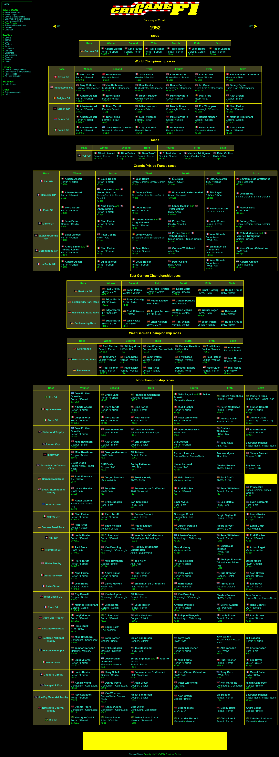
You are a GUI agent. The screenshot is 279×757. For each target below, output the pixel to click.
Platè (239, 181)
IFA (103, 302)
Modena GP (53, 662)
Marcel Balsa (247, 207)
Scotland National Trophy (53, 639)
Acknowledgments (13, 92)
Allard (104, 720)
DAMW (151, 291)
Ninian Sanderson (141, 637)
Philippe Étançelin (231, 559)
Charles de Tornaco (224, 547)
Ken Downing (113, 547)
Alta (205, 98)
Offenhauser (92, 88)
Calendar (9, 30)
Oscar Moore (253, 560)
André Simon (237, 127)
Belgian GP (63, 98)
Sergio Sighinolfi (226, 515)
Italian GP (63, 130)
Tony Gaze (227, 442)
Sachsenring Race (85, 323)
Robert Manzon (148, 95)
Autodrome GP (53, 575)
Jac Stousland (143, 648)
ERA (219, 434)
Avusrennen (84, 370)
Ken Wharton (178, 74)
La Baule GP (48, 264)
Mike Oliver (137, 706)
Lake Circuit (53, 586)
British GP (63, 108)
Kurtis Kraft (108, 88)
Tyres (7, 46)
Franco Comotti (259, 406)
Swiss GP (63, 77)
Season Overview (12, 12)
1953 (251, 26)
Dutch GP (63, 119)
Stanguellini (180, 517)
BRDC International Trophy (53, 491)
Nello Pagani (185, 394)
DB (218, 607)
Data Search (10, 84)
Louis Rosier (108, 178)
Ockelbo (105, 650)
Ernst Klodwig (210, 290)
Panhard (227, 607)
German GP (91, 51)
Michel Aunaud (229, 604)
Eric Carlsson (258, 648)
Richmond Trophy (53, 432)
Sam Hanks (146, 85)
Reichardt (231, 311)
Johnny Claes (144, 192)
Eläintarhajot (53, 504)
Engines (8, 44)
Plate (240, 77)
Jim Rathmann (114, 85)
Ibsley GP (53, 454)
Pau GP (48, 181)
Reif (149, 303)
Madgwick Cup (53, 685)
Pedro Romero (113, 717)
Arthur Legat (257, 547)
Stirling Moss (132, 346)
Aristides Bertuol (188, 718)
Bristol (185, 77)
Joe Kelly (140, 560)
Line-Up (8, 27)
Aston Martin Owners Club (53, 467)
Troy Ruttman (88, 85)
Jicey (208, 181)
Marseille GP (48, 195)
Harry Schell (185, 583)
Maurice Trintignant (241, 116)
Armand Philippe (185, 367)
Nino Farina (135, 48)
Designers (9, 53)
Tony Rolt (110, 488)
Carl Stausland (139, 501)
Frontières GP (53, 549)
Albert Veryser (224, 525)
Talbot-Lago (252, 398)
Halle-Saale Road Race (85, 312)
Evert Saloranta (259, 501)
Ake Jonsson (228, 648)
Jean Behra (198, 48)
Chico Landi (112, 394)
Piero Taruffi (177, 48)
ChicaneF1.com (136, 754)
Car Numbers (11, 55)
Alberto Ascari (113, 48)
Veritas (217, 181)
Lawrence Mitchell (256, 442)
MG (113, 467)
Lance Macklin (180, 206)
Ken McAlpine (113, 594)
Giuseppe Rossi (183, 514)
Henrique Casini (84, 717)
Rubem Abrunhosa (232, 395)
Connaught (172, 109)
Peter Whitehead (230, 406)
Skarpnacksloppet (53, 650)
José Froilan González (119, 127)
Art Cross (204, 85)
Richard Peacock (184, 453)
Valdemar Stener (188, 648)
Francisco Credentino (147, 394)
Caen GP (53, 607)
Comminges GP (48, 250)
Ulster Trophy (53, 563)
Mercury (75, 650)
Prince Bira (107, 189)
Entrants (8, 51)
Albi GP (53, 537)
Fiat (191, 517)
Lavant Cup (53, 444)
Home (6, 4)
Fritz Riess (234, 347)
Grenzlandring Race (84, 359)
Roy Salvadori (83, 694)
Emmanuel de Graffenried (245, 74)
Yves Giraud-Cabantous (215, 236)
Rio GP (53, 397)
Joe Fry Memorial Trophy (53, 697)
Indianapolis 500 (63, 87)
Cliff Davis (107, 464)
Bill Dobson (181, 441)
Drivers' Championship (15, 17)
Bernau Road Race (53, 479)
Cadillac (113, 720)
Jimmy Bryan (237, 85)
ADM (125, 323)
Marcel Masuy (182, 547)
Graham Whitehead (183, 248)
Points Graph (10, 15)
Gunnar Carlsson (85, 648)
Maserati (230, 77)
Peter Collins (224, 153)
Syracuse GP (53, 409)
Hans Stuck (213, 367)
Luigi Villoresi (147, 116)
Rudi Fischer (156, 48)
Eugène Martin (218, 178)
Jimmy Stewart (259, 453)
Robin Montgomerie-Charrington (144, 548)
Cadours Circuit (53, 674)
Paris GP (48, 210)
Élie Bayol (178, 178)
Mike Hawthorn (179, 95)
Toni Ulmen (183, 321)
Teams (8, 40)
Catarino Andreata (261, 718)
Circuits (8, 61)
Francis (185, 109)
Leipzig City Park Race (85, 301)
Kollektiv (112, 302)
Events (8, 59)
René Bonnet (257, 604)
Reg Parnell (81, 594)
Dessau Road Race (53, 527)
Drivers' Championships (15, 69)
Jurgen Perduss (160, 288)
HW (132, 467)
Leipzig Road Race (53, 628)
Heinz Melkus (184, 310)
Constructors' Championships (18, 72)
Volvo (226, 650)
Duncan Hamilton (189, 346)
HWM (198, 98)
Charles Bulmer (225, 465)
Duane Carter (178, 85)
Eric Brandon (258, 429)
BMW (239, 210)
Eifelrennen (84, 348)
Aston (133, 552)
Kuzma (80, 88)
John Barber (112, 637)
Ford (103, 504)
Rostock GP (85, 291)
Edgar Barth (183, 288)
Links (7, 94)
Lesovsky (171, 88)
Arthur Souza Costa (146, 717)
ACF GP (86, 155)
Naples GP (53, 516)
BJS (218, 650)
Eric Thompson (208, 106)
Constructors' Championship (17, 19)
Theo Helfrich (113, 525)
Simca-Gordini (191, 156)
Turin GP (53, 420)
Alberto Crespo (249, 261)
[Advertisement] (155, 741)
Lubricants (9, 48)
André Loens (253, 707)
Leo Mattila (227, 501)
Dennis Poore (178, 106)
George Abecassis (189, 429)
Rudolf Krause (233, 290)
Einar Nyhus (181, 501)
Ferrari (104, 51)
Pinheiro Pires (258, 395)
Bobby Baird (228, 707)
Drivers (8, 38)
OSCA (171, 181)
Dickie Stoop (78, 462)
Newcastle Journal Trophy (53, 709)
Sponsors (9, 57)
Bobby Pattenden (140, 464)
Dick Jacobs (253, 595)
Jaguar (258, 563)
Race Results (11, 74)
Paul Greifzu (113, 288)
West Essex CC (53, 596)
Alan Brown (206, 74)
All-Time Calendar (13, 76)
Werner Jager (210, 310)
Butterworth (145, 552)
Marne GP (48, 223)
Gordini (192, 51)
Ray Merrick (253, 465)
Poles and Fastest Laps (15, 25)
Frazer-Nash (173, 77)
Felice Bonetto (207, 127)
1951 (59, 26)
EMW (104, 323)
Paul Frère (205, 95)
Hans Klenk (131, 356)
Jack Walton (223, 636)
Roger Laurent (221, 48)
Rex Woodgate (225, 453)
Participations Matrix (14, 21)
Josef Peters (134, 290)
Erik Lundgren (113, 501)
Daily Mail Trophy (53, 617)
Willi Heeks (133, 320)
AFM (226, 370)
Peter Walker (185, 573)
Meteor (216, 349)
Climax (145, 640)
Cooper (199, 77)
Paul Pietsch (214, 356)
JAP (258, 456)
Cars (7, 42)
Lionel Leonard (183, 464)
